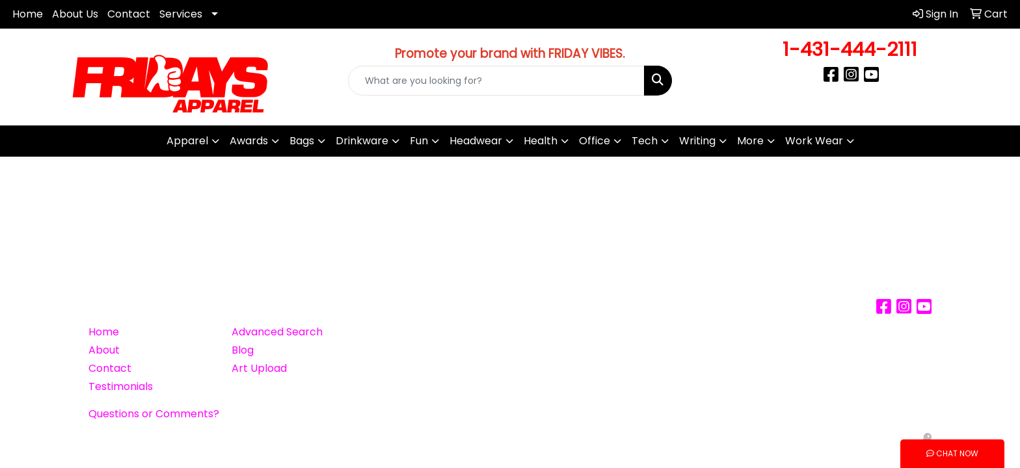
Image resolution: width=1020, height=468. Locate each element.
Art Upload (259, 368)
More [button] (750, 140)
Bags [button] (301, 140)
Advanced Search (277, 331)
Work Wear (814, 140)
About (104, 350)
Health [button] (540, 140)
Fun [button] (419, 140)
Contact (128, 13)
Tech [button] (645, 140)
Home (27, 13)
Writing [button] (697, 140)
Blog (243, 350)
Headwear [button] (476, 140)
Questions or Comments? (153, 413)
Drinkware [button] (362, 140)
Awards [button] (249, 140)
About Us (75, 13)
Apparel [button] (187, 140)
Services (180, 13)
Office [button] (594, 140)
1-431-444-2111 (850, 49)
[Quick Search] (496, 81)
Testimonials (120, 386)
